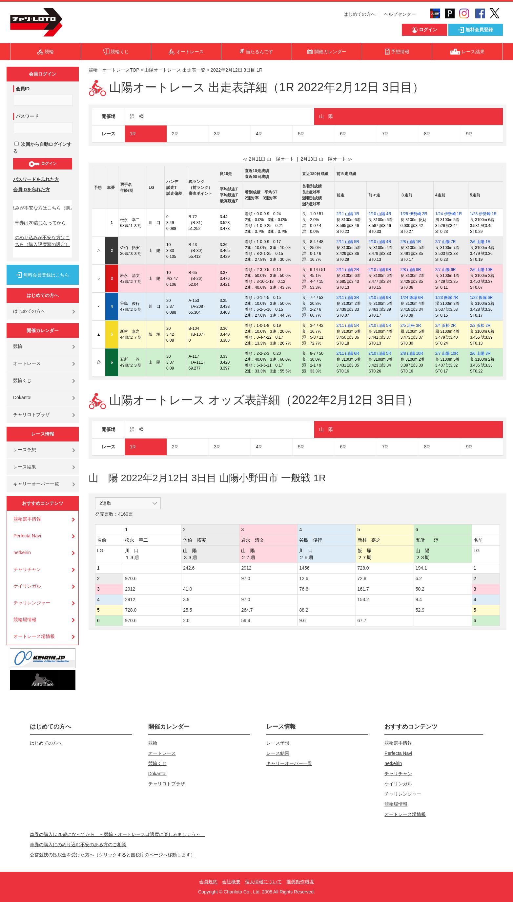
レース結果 (24, 466)
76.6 (303, 589)
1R (133, 133)
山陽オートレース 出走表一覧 (174, 70)
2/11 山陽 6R (348, 353)
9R (469, 133)
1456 (304, 568)
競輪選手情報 (27, 519)
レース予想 (24, 449)
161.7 (363, 589)
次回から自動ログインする (42, 148)
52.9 (420, 610)
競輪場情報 (24, 619)
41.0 (187, 589)
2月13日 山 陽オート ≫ (326, 159)
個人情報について (263, 881)
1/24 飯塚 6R (411, 297)
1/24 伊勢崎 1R (448, 214)
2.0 (186, 620)
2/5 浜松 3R (410, 325)
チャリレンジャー (31, 602)
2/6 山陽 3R (480, 353)
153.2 (363, 599)
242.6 (189, 568)
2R (175, 133)
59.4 (245, 620)
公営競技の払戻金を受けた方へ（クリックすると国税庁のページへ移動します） (112, 854)
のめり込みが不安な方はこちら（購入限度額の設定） (42, 241)
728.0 (363, 568)
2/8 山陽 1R (410, 241)
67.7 (362, 620)
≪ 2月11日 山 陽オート (268, 159)
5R (301, 133)
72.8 (362, 578)
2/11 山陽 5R (348, 241)
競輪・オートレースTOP (114, 70)
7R (385, 133)
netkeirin (22, 552)
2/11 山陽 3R (348, 297)
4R (259, 133)
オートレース (27, 363)
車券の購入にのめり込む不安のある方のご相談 (78, 844)
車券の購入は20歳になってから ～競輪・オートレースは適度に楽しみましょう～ (117, 834)
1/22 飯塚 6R (481, 297)
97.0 (245, 578)
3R (217, 133)
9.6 (302, 620)
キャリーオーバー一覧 (36, 483)
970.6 (130, 578)
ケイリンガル (27, 586)
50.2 (420, 589)
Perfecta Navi (27, 535)
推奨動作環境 (300, 881)
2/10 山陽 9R (379, 269)
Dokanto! (22, 397)
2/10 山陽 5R (379, 325)
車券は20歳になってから (40, 222)
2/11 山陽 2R (348, 269)
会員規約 (208, 881)
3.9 (186, 599)
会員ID (23, 88)
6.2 (419, 578)
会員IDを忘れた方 (31, 189)
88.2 (303, 610)
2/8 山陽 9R (410, 269)
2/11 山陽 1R (348, 214)
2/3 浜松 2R (480, 325)
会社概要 (231, 881)
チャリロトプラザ (31, 414)
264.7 (247, 610)
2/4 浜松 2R (445, 325)
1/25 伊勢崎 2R (413, 214)
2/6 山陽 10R (481, 269)
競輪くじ (22, 380)
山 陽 (326, 116)
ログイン (42, 164)
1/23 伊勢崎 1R (483, 214)
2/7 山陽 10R (446, 353)
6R (343, 133)
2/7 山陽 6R (445, 269)
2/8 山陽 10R (411, 353)
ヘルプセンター (400, 14)
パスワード (27, 116)
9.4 (419, 599)
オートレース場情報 (34, 636)
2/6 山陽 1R (480, 241)
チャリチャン (27, 569)
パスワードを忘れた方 (36, 179)
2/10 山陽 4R (379, 214)
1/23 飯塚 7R (446, 297)
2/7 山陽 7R (445, 241)
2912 (246, 568)
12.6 (303, 578)
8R (427, 133)
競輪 (17, 346)
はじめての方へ (359, 14)
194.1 (421, 568)
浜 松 (137, 116)
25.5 (187, 610)
